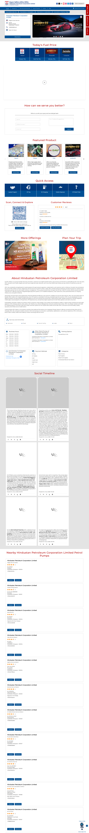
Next (83, 159)
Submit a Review (45, 227)
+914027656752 (11, 716)
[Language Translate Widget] (79, 4)
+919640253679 (11, 542)
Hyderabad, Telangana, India (12, 358)
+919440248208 (11, 568)
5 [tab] (62, 36)
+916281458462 (11, 744)
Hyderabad (43, 341)
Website (11, 526)
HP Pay (28, 192)
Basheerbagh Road (9, 811)
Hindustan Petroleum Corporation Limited (22, 506)
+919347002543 (11, 643)
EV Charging (44, 192)
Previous (5, 159)
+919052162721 (10, 791)
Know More (16, 172)
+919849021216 (10, 517)
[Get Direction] (21, 357)
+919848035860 (11, 666)
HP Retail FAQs (76, 192)
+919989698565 (11, 691)
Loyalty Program (12, 192)
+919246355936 (11, 591)
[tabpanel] (58, 26)
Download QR (19, 228)
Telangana (43, 337)
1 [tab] (53, 36)
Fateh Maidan (19, 811)
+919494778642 (11, 618)
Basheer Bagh (27, 811)
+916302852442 (13, 27)
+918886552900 (11, 767)
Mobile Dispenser (60, 192)
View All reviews (56, 227)
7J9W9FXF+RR (9, 356)
